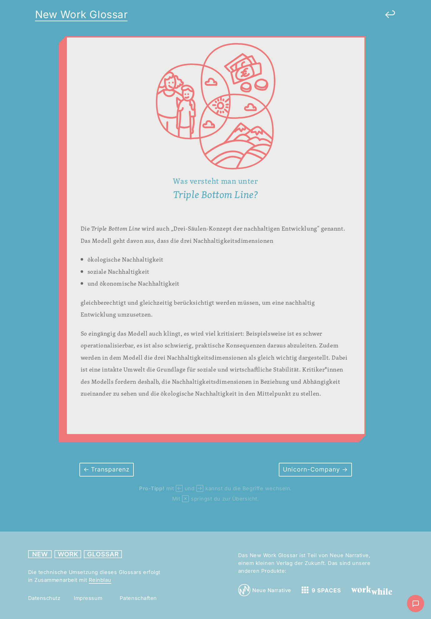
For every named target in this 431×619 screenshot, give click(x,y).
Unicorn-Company (312, 469)
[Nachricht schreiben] (415, 603)
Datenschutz (44, 598)
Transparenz (109, 469)
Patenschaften (138, 598)
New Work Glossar (81, 14)
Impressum (88, 598)
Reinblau (100, 580)
